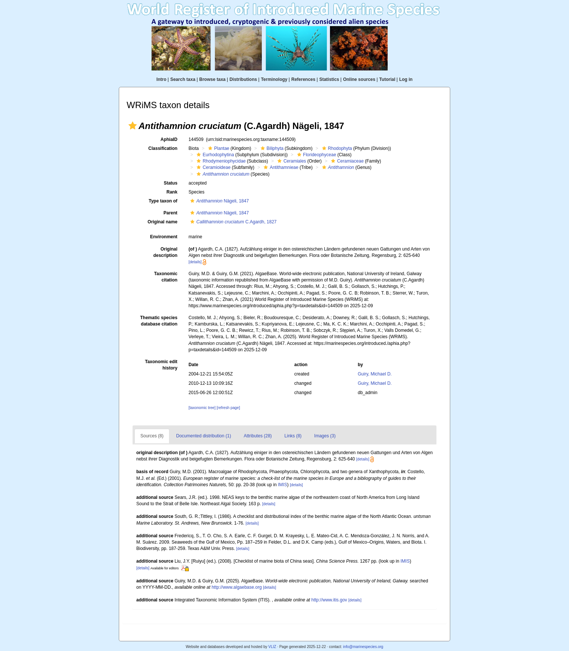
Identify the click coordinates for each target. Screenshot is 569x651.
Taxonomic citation (165, 277)
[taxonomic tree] (201, 408)
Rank (171, 192)
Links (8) (293, 435)
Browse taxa (212, 79)
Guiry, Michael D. (375, 374)
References (303, 79)
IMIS (282, 484)
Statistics (329, 79)
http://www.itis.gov (329, 600)
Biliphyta (271, 148)
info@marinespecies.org (363, 647)
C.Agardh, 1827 (232, 221)
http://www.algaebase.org (237, 587)
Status (171, 183)
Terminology (274, 79)
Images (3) (325, 435)
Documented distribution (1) (203, 435)
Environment (163, 236)
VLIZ (272, 647)
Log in (406, 79)
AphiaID (168, 139)
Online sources (359, 79)
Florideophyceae (315, 154)
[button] (133, 125)
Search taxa (182, 79)
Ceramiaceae (346, 161)
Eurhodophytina (214, 154)
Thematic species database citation (158, 321)
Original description (165, 252)
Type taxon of (163, 201)
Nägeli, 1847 (218, 201)
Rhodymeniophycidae (220, 161)
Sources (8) (151, 435)
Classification (162, 148)
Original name (162, 221)
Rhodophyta (336, 148)
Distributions (243, 79)
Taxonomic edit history (161, 365)
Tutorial (387, 79)
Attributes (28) (257, 435)
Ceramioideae (213, 167)
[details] (194, 262)
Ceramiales (291, 161)
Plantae (217, 148)
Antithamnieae (280, 167)
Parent (170, 213)
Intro (161, 79)
